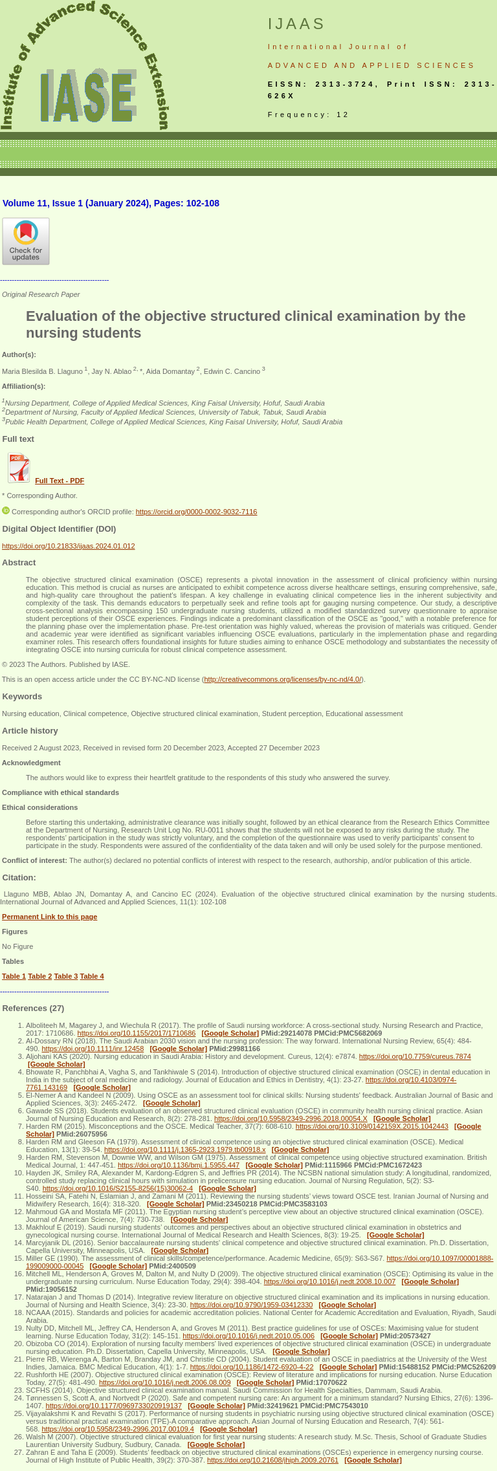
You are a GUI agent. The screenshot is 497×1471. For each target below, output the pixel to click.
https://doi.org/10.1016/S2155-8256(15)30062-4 (118, 1188)
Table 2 (40, 976)
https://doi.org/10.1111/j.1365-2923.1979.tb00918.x (185, 1149)
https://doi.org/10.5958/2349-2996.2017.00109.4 (117, 1429)
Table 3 (66, 976)
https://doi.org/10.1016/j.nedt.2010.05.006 (248, 1336)
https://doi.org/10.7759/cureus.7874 (415, 1056)
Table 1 (14, 976)
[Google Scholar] (231, 1033)
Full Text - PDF (59, 481)
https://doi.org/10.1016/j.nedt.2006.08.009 (165, 1382)
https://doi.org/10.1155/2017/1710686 (137, 1033)
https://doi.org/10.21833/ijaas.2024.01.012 (68, 546)
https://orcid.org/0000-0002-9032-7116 (197, 512)
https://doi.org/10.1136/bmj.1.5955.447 (178, 1165)
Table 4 (92, 976)
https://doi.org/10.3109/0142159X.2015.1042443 (372, 1126)
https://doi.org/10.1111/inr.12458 (92, 1048)
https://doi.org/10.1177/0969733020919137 (114, 1406)
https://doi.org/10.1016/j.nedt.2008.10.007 (330, 1281)
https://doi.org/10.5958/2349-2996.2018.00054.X (291, 1118)
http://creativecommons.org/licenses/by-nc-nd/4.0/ (282, 679)
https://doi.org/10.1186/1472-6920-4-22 (252, 1367)
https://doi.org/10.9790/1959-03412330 (251, 1305)
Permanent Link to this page (49, 917)
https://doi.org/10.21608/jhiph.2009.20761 (272, 1460)
